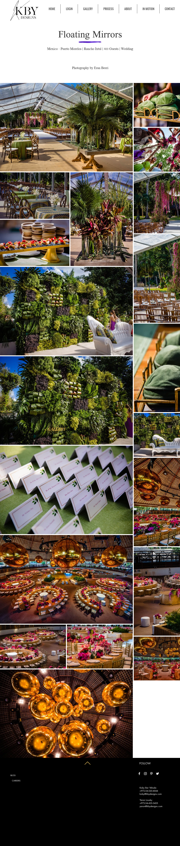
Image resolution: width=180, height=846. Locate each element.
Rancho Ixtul (92, 49)
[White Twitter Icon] (157, 774)
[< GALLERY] (55, 429)
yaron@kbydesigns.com (151, 806)
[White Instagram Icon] (145, 774)
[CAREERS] (16, 780)
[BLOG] (13, 775)
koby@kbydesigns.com (151, 794)
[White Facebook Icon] (139, 774)
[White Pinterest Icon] (151, 774)
